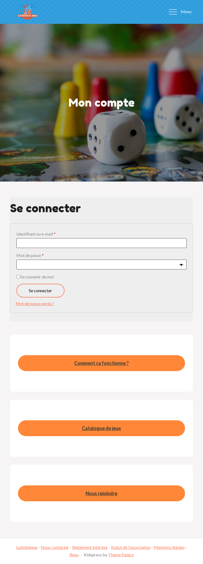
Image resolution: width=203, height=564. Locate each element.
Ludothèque (27, 547)
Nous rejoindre (101, 493)
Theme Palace (121, 554)
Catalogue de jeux (101, 428)
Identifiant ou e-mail (46, 233)
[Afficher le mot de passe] (181, 264)
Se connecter (40, 290)
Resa (74, 554)
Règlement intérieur (90, 547)
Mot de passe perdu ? (35, 303)
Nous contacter (55, 547)
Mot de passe (40, 254)
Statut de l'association (131, 547)
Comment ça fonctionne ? (101, 363)
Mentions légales (169, 547)
